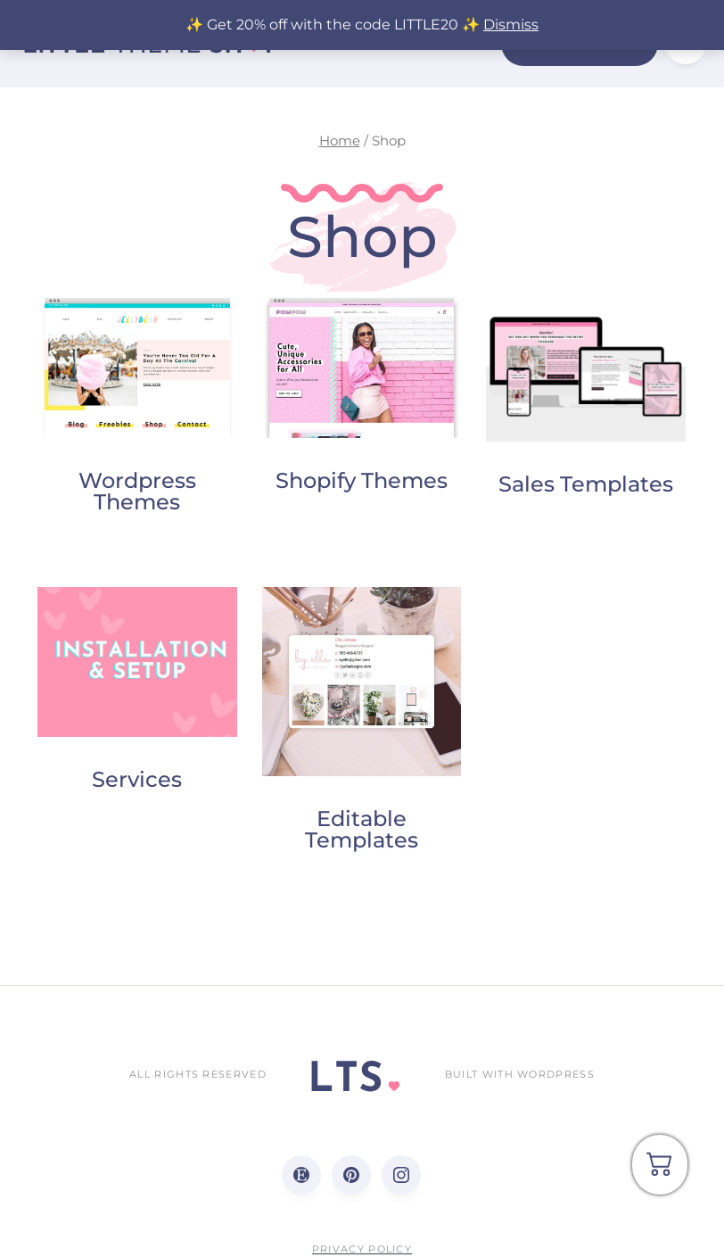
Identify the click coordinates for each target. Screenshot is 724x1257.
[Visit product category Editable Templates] (362, 724)
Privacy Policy (362, 1249)
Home (339, 141)
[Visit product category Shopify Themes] (362, 397)
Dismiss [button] (511, 24)
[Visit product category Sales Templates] (586, 399)
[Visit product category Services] (137, 694)
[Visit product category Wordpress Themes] (137, 408)
